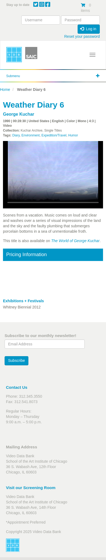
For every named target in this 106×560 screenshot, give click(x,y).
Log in (88, 29)
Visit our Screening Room (30, 487)
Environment (30, 135)
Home (5, 89)
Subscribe (16, 360)
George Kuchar (18, 114)
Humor (73, 135)
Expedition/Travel (53, 135)
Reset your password (82, 36)
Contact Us (16, 387)
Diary (15, 135)
